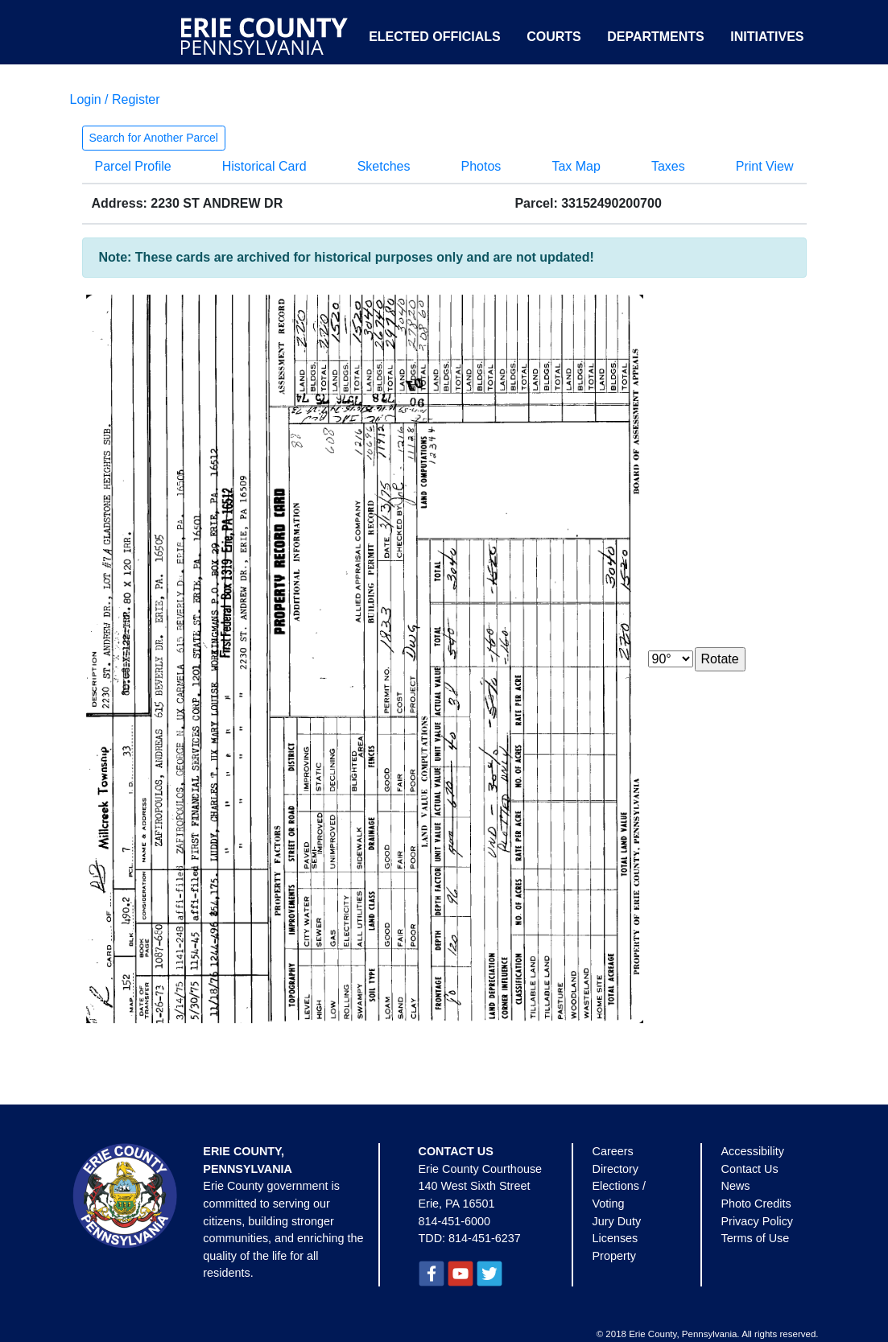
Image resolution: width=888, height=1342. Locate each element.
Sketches (384, 166)
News (735, 1185)
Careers (613, 1151)
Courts (554, 36)
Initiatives (766, 36)
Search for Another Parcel (153, 137)
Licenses (615, 1238)
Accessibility (752, 1151)
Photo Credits (756, 1203)
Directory (616, 1168)
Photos (481, 166)
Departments (655, 36)
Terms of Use (755, 1238)
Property (614, 1255)
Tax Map (575, 166)
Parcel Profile (133, 166)
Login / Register (115, 99)
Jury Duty (617, 1221)
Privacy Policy (757, 1221)
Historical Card (264, 166)
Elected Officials (435, 36)
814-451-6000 (455, 1221)
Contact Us (750, 1168)
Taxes (668, 166)
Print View (765, 166)
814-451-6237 (484, 1238)
